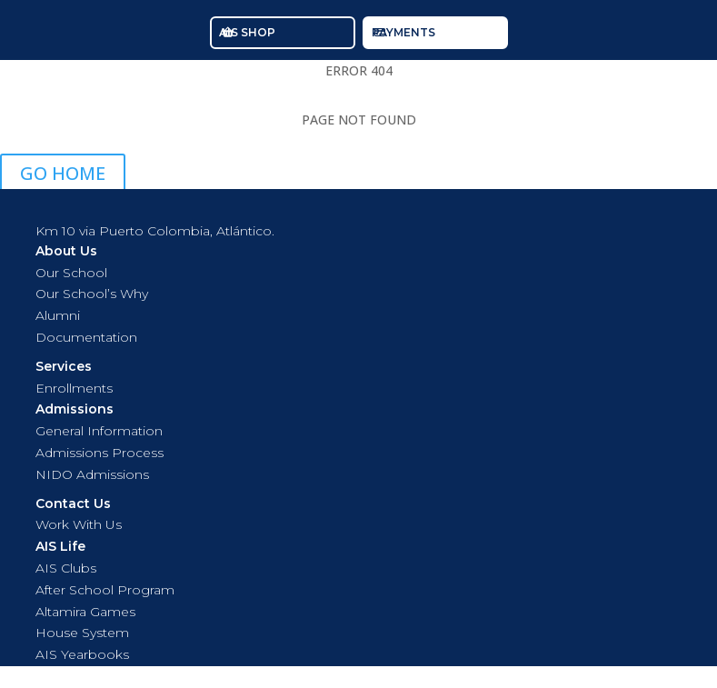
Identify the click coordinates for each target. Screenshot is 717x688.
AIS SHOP (247, 32)
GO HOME (62, 173)
